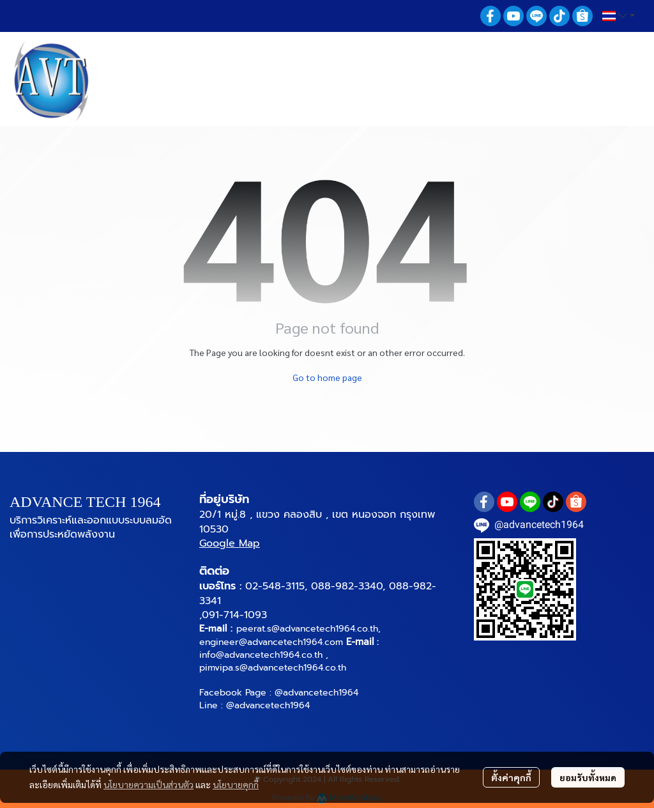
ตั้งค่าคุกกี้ (511, 777)
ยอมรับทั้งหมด (587, 777)
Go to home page (327, 377)
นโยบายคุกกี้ (236, 784)
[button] (618, 16)
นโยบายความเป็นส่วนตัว (148, 784)
